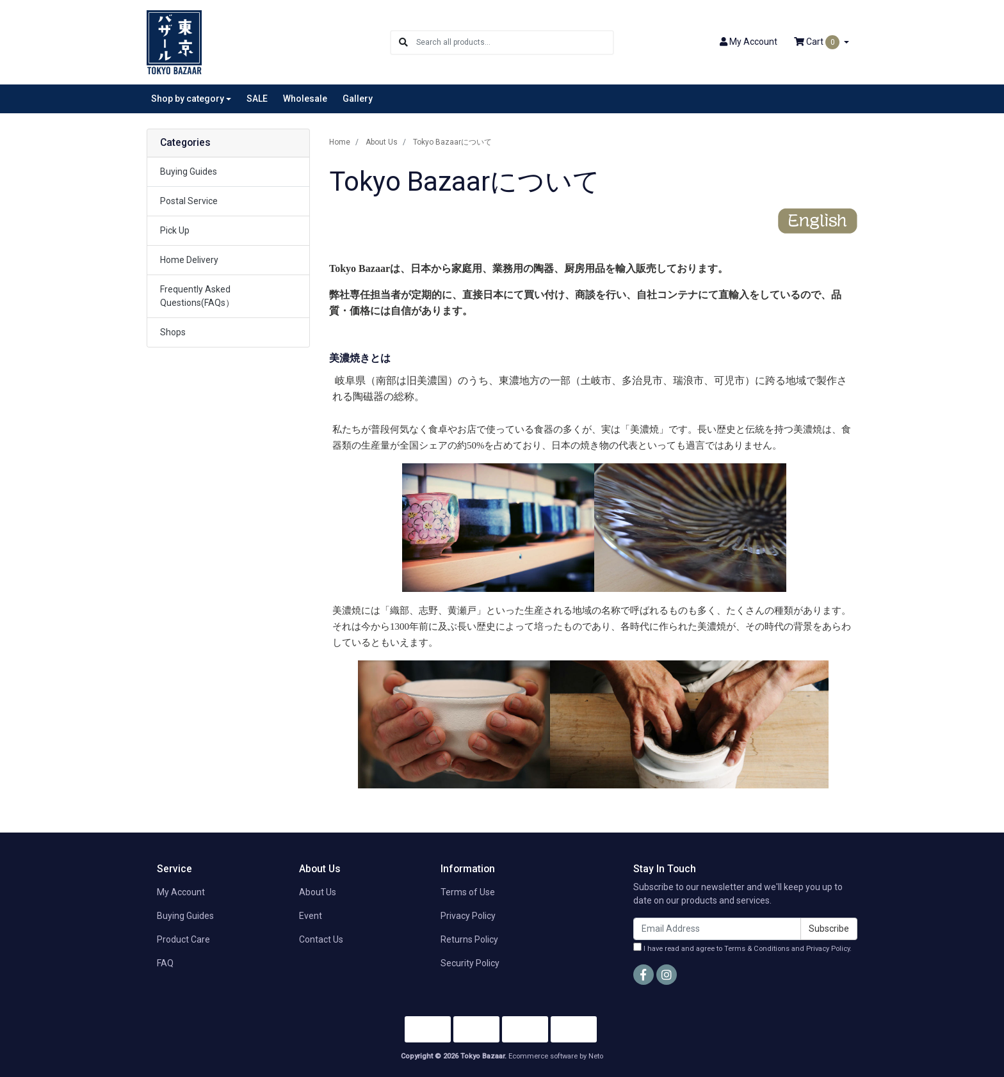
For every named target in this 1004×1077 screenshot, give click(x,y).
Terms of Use (468, 892)
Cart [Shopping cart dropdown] (817, 42)
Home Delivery (189, 260)
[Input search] (514, 42)
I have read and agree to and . (742, 948)
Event (310, 916)
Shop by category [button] (187, 98)
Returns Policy (469, 939)
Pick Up (175, 230)
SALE (257, 98)
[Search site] (403, 42)
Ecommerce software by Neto (555, 1056)
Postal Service (189, 201)
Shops (173, 332)
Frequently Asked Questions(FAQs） (197, 296)
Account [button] (748, 41)
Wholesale (305, 98)
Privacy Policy (468, 916)
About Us (317, 892)
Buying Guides (188, 171)
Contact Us (321, 939)
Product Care (183, 939)
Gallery (358, 98)
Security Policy (470, 963)
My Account (181, 892)
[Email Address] (717, 929)
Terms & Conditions (756, 949)
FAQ (165, 963)
